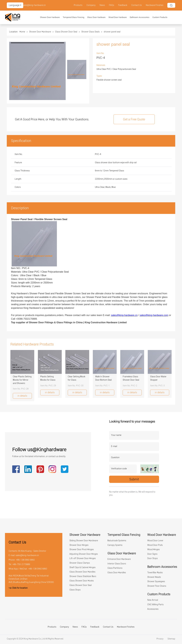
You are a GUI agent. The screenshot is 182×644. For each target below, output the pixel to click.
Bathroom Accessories (139, 17)
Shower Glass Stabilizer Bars (82, 576)
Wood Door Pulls (155, 545)
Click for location (18, 588)
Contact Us (136, 5)
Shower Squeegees (156, 581)
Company (91, 5)
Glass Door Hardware (96, 17)
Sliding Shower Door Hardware (83, 540)
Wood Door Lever (155, 540)
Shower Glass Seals (90, 31)
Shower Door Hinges (78, 545)
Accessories (152, 609)
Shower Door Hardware (50, 17)
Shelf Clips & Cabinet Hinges (82, 567)
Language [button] (14, 5)
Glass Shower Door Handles (82, 572)
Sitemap (171, 639)
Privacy (160, 639)
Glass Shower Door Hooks (81, 580)
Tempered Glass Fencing (73, 17)
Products (78, 5)
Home (22, 31)
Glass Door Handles (116, 572)
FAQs (111, 5)
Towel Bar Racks (155, 572)
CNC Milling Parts (155, 604)
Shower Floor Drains (156, 586)
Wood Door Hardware (118, 17)
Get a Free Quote (134, 119)
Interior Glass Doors (116, 563)
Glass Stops (75, 589)
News (102, 5)
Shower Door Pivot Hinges (81, 549)
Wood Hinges (153, 549)
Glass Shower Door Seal (66, 31)
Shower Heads (154, 577)
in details (22, 395)
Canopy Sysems (114, 545)
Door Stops (152, 558)
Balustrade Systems (116, 540)
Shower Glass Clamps (79, 563)
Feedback (122, 5)
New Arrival (152, 600)
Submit (134, 479)
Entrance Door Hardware (119, 559)
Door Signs (152, 554)
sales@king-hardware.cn (34, 5)
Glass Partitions (114, 568)
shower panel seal (112, 31)
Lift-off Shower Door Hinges (82, 558)
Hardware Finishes (154, 5)
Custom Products (159, 17)
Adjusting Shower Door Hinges (83, 554)
